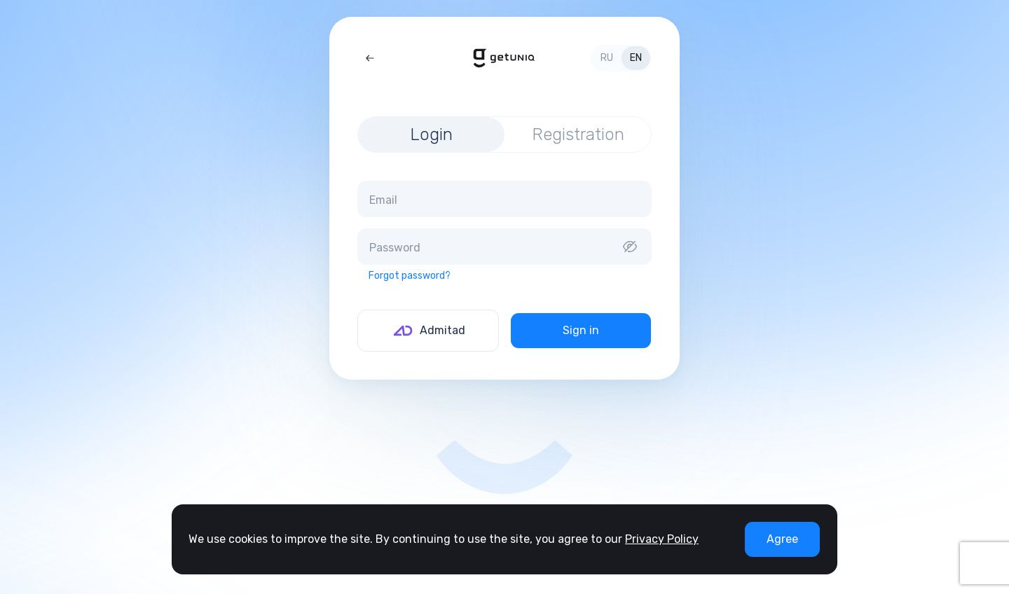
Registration (578, 134)
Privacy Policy (662, 539)
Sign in (581, 330)
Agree (782, 539)
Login (431, 134)
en (636, 58)
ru (606, 58)
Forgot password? (410, 276)
